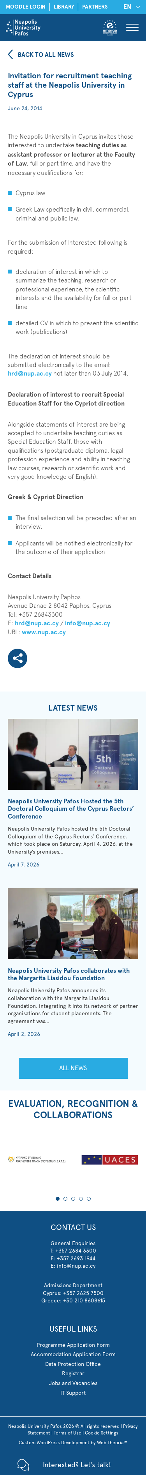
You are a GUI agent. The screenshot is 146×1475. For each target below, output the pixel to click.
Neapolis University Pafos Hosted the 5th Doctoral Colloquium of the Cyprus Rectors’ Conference (71, 808)
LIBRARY (64, 7)
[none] (130, 7)
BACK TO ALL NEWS (46, 54)
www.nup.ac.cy (44, 632)
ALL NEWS (73, 1068)
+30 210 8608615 (84, 1300)
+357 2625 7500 (83, 1293)
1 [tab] (58, 1199)
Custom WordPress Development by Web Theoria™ (73, 1442)
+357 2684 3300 (75, 1250)
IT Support (73, 1393)
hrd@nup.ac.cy (30, 373)
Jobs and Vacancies (73, 1383)
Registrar (73, 1373)
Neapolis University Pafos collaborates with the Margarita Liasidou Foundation (69, 974)
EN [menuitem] (127, 7)
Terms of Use (67, 1433)
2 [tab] (65, 1199)
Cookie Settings (101, 1433)
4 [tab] (81, 1199)
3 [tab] (73, 1199)
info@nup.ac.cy (87, 623)
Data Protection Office (73, 1364)
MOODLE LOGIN (26, 7)
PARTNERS (95, 7)
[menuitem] (130, 7)
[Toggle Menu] (132, 27)
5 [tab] (89, 1199)
